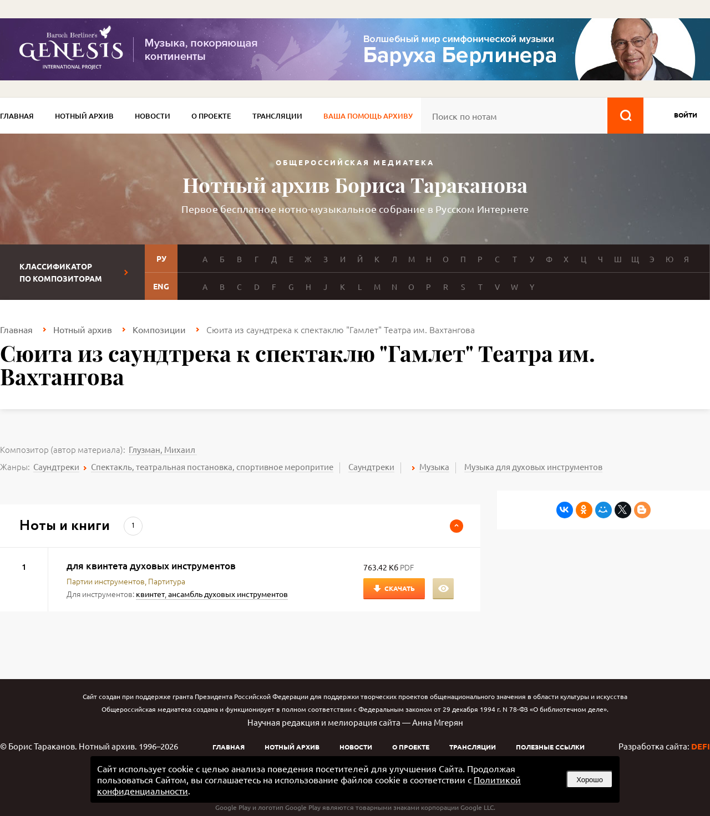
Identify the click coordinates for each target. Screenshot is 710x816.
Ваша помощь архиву (368, 116)
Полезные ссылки (550, 746)
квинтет (150, 594)
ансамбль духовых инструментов (228, 594)
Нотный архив (84, 116)
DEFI (700, 746)
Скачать (399, 588)
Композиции (159, 329)
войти (685, 114)
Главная (17, 116)
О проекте (211, 116)
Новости (152, 116)
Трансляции (277, 116)
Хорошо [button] (589, 780)
